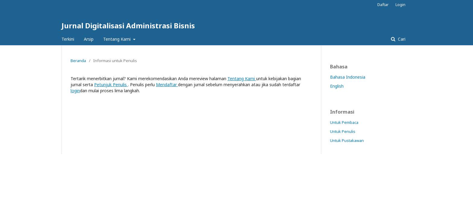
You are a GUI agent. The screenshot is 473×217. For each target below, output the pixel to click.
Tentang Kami (117, 39)
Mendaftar (167, 84)
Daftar (383, 4)
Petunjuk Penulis (111, 84)
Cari (401, 39)
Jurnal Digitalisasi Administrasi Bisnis (128, 25)
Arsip (89, 39)
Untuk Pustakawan (347, 140)
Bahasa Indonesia (347, 77)
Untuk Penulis (342, 131)
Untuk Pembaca (344, 122)
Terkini (68, 39)
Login (400, 4)
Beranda (78, 60)
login (75, 90)
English (337, 86)
